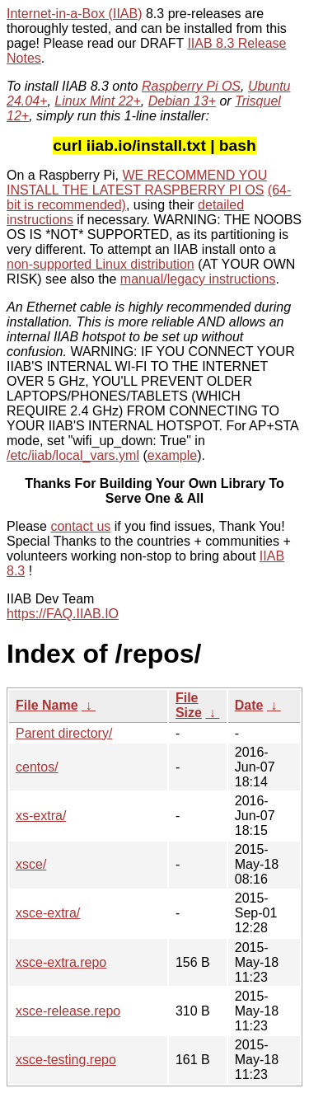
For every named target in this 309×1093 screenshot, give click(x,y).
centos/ (37, 767)
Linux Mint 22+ (97, 101)
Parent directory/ (64, 733)
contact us (80, 526)
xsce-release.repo (68, 1011)
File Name (47, 705)
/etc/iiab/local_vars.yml (73, 455)
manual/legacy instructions (198, 279)
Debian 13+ (182, 101)
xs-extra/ (41, 816)
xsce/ (31, 864)
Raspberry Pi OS (191, 86)
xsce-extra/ (48, 913)
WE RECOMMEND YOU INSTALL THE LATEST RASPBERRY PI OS (137, 182)
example (172, 455)
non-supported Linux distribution (100, 264)
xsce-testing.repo (66, 1060)
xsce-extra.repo (61, 962)
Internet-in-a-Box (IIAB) (75, 14)
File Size (189, 705)
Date (249, 705)
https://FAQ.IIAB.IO (63, 614)
